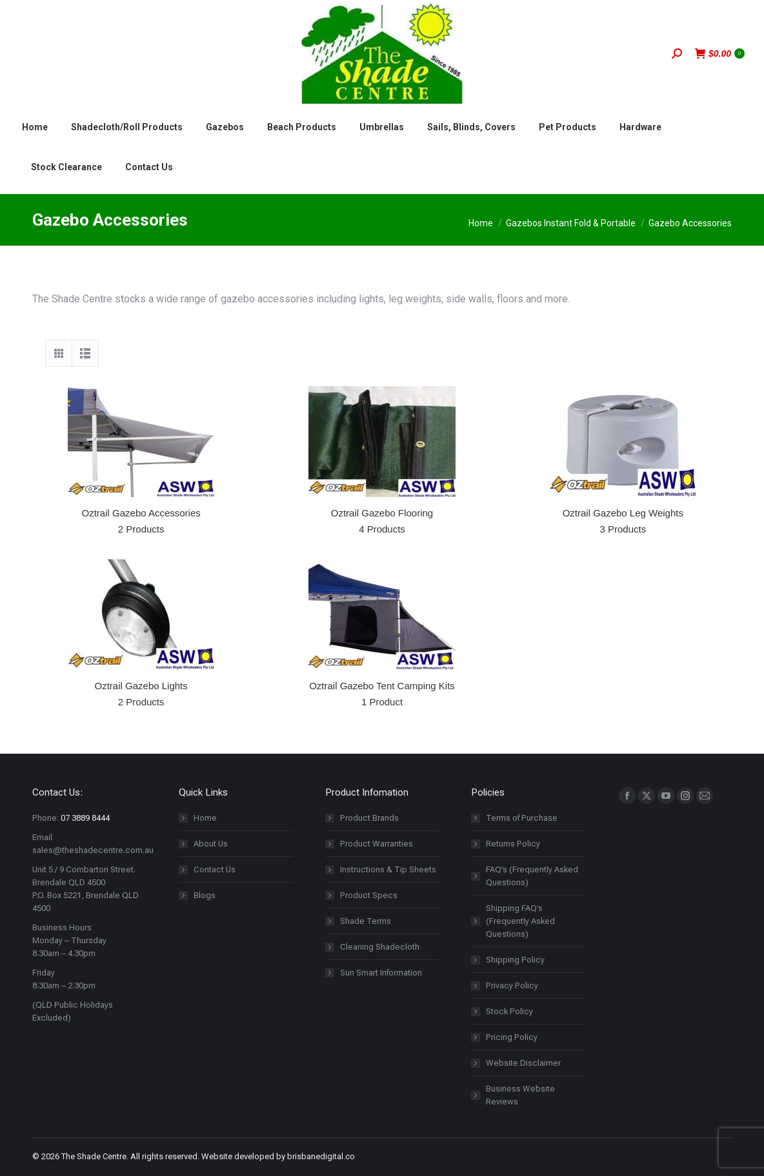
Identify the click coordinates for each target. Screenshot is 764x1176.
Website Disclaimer (523, 1063)
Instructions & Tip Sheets (388, 869)
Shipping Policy (515, 960)
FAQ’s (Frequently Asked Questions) (532, 876)
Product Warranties (376, 843)
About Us (211, 843)
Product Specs (368, 895)
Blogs (205, 895)
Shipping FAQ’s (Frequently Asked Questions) (520, 921)
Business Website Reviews (520, 1095)
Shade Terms (365, 921)
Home (205, 818)
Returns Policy (513, 843)
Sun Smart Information (381, 972)
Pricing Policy (512, 1037)
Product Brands (369, 818)
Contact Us (215, 869)
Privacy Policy (512, 985)
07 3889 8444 (85, 818)
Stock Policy (509, 1011)
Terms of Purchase (522, 818)
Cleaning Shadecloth (379, 947)
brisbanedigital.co (321, 1156)
